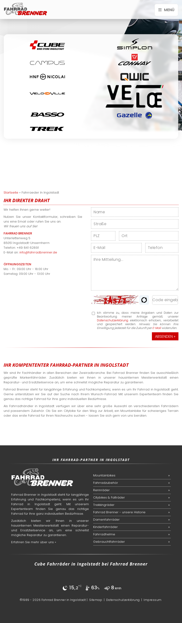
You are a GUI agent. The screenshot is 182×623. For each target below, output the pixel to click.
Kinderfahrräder (105, 527)
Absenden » (165, 336)
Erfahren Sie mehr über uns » (33, 542)
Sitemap (95, 600)
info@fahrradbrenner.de (38, 252)
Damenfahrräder (106, 519)
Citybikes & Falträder (109, 497)
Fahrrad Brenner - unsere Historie (119, 512)
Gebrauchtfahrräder (109, 541)
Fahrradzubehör (105, 482)
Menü (166, 10)
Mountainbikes (104, 475)
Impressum (153, 600)
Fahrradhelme (104, 534)
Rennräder (101, 490)
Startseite (11, 192)
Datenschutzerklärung (112, 320)
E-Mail (156, 328)
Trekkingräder (103, 505)
